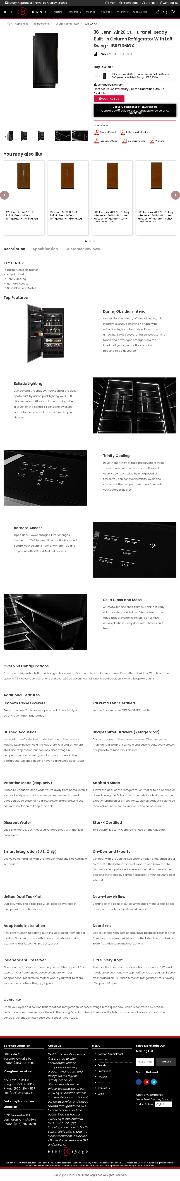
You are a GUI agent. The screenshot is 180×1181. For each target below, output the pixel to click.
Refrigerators (41, 23)
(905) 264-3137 (24, 1088)
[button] (86, 241)
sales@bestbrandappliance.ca (141, 110)
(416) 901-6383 (24, 1063)
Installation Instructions (138, 132)
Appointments (140, 11)
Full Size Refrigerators (67, 23)
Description (14, 248)
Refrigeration (74, 11)
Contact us (104, 1088)
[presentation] (4, 195)
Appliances (21, 23)
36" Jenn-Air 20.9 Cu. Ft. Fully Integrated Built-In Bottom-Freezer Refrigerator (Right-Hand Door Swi (156, 217)
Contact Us (110, 98)
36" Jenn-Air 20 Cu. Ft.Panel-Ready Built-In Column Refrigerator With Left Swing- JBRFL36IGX (141, 75)
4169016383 (135, 113)
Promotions (106, 11)
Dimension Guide (136, 140)
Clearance (122, 11)
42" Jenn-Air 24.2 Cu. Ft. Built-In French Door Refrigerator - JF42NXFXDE (22, 215)
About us (103, 1059)
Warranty (160, 140)
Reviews (102, 1076)
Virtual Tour (104, 1082)
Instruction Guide (108, 140)
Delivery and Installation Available (135, 107)
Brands (102, 1065)
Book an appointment (110, 1054)
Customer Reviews (82, 248)
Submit (166, 1061)
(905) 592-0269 (25, 1124)
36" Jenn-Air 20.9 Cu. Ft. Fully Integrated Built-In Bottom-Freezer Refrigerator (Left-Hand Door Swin (111, 217)
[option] (46, 60)
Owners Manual (108, 132)
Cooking (58, 11)
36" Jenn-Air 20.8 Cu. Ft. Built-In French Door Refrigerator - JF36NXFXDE (66, 215)
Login (101, 1093)
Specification (45, 248)
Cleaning (90, 11)
